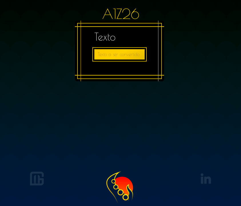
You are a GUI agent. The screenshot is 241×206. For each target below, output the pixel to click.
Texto (104, 36)
